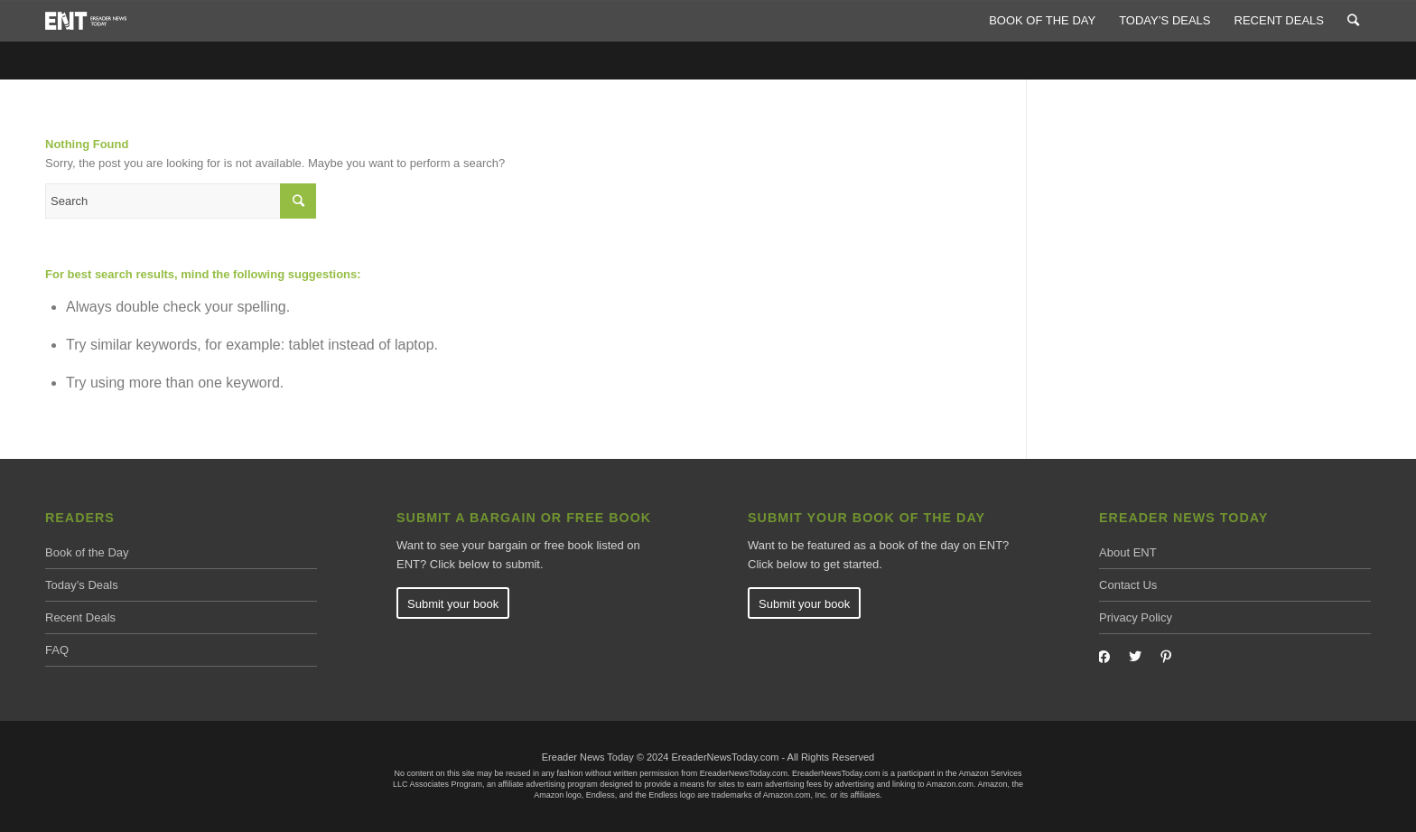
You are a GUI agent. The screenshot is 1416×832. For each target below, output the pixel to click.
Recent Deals (80, 617)
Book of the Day (87, 552)
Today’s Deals (81, 585)
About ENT (1128, 552)
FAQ (57, 650)
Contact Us (1128, 585)
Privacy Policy (1135, 617)
